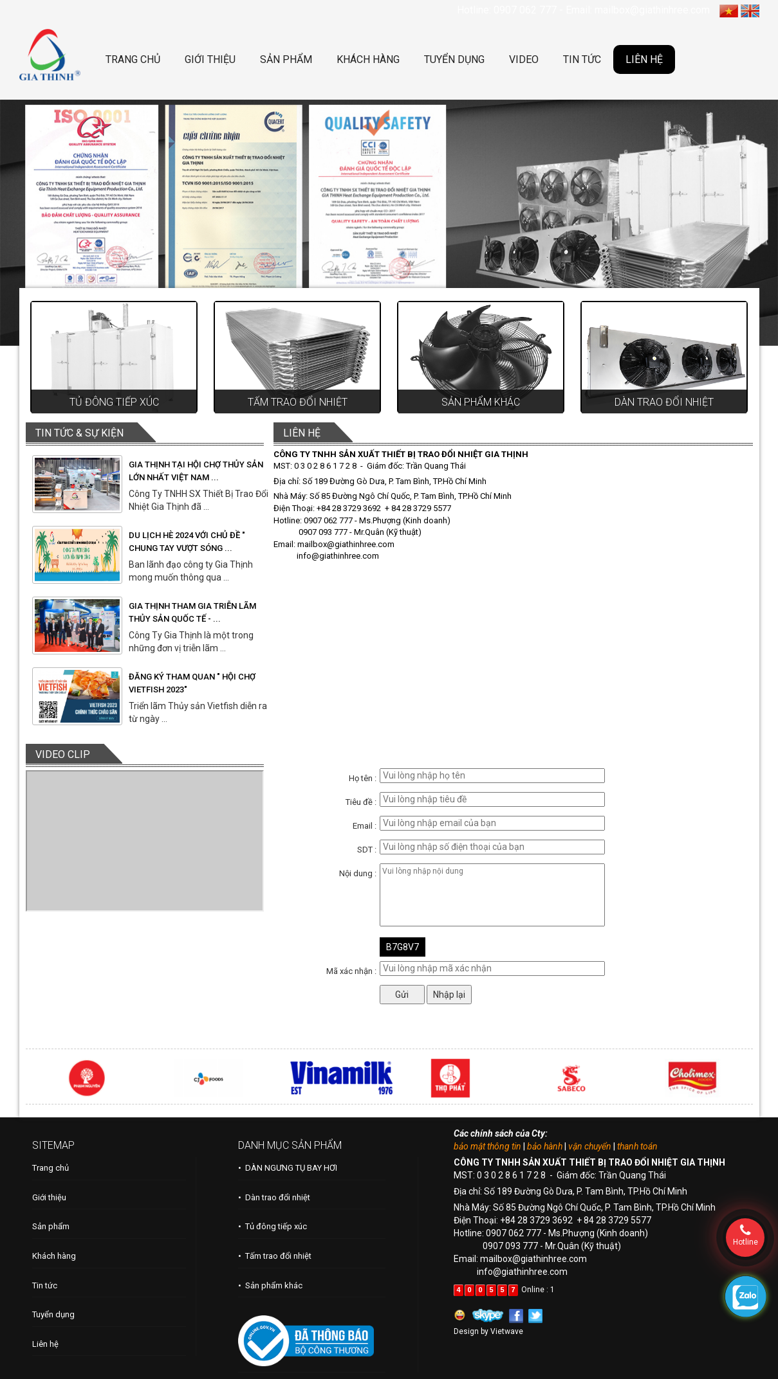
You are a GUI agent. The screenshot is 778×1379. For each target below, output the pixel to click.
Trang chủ (50, 1168)
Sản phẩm (50, 1226)
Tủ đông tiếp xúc (114, 402)
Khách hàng (54, 1256)
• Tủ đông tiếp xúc (272, 1226)
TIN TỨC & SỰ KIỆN (79, 433)
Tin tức (44, 1285)
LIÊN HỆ (644, 59)
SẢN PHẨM (286, 59)
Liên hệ (45, 1344)
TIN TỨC (582, 59)
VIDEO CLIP (62, 754)
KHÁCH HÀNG (368, 59)
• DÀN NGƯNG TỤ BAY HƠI (287, 1168)
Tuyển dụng (53, 1314)
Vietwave (506, 1331)
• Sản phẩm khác (270, 1285)
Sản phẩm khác (480, 402)
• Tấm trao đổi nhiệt (274, 1256)
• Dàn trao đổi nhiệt (274, 1197)
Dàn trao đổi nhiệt (664, 402)
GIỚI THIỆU (210, 59)
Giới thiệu (49, 1197)
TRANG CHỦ (133, 59)
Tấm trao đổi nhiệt (297, 402)
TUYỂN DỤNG (454, 59)
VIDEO (524, 59)
